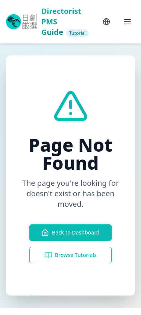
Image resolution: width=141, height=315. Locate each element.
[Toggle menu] (127, 21)
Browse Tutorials (70, 255)
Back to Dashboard (70, 232)
